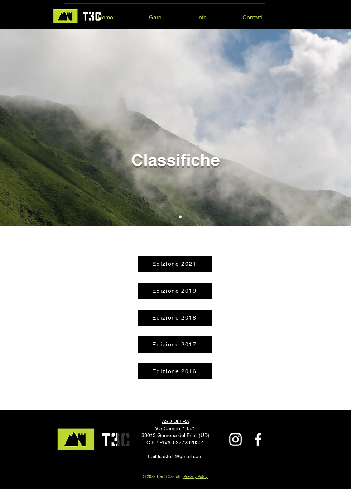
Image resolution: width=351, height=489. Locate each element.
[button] (140, 14)
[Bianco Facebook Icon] (258, 439)
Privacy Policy (195, 476)
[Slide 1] (180, 217)
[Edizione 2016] (175, 371)
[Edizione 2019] (175, 291)
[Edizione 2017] (175, 344)
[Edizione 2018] (175, 318)
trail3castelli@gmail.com (175, 456)
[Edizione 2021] (175, 264)
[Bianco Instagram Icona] (235, 439)
